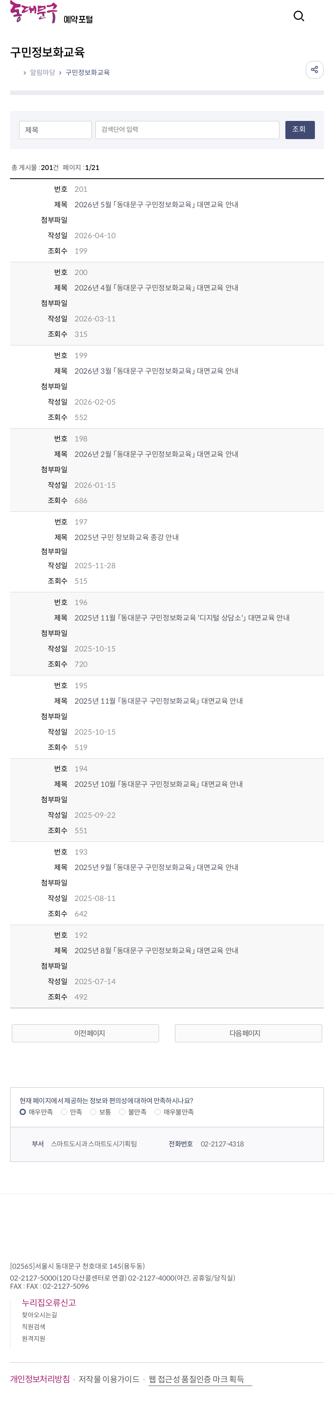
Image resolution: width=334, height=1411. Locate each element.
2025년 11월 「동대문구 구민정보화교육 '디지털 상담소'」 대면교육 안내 (182, 618)
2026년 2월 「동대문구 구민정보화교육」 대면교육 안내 (157, 454)
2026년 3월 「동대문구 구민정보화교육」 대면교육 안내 (157, 371)
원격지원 (33, 1339)
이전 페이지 (89, 1033)
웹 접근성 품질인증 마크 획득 (196, 1380)
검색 (296, 22)
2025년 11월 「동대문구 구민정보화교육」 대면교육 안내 (159, 701)
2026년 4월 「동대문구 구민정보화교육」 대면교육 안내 (157, 288)
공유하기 (314, 69)
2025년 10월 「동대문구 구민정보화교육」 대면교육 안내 (159, 784)
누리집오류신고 (49, 1303)
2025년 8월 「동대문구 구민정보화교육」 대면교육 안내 (157, 951)
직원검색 (33, 1327)
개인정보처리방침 (40, 1379)
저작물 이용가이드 (109, 1380)
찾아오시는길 (39, 1315)
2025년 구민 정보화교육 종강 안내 (127, 537)
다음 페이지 (244, 1033)
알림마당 (42, 72)
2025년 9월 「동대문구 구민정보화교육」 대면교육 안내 (157, 867)
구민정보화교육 (87, 72)
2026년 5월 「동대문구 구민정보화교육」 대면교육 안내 (157, 205)
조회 (299, 129)
